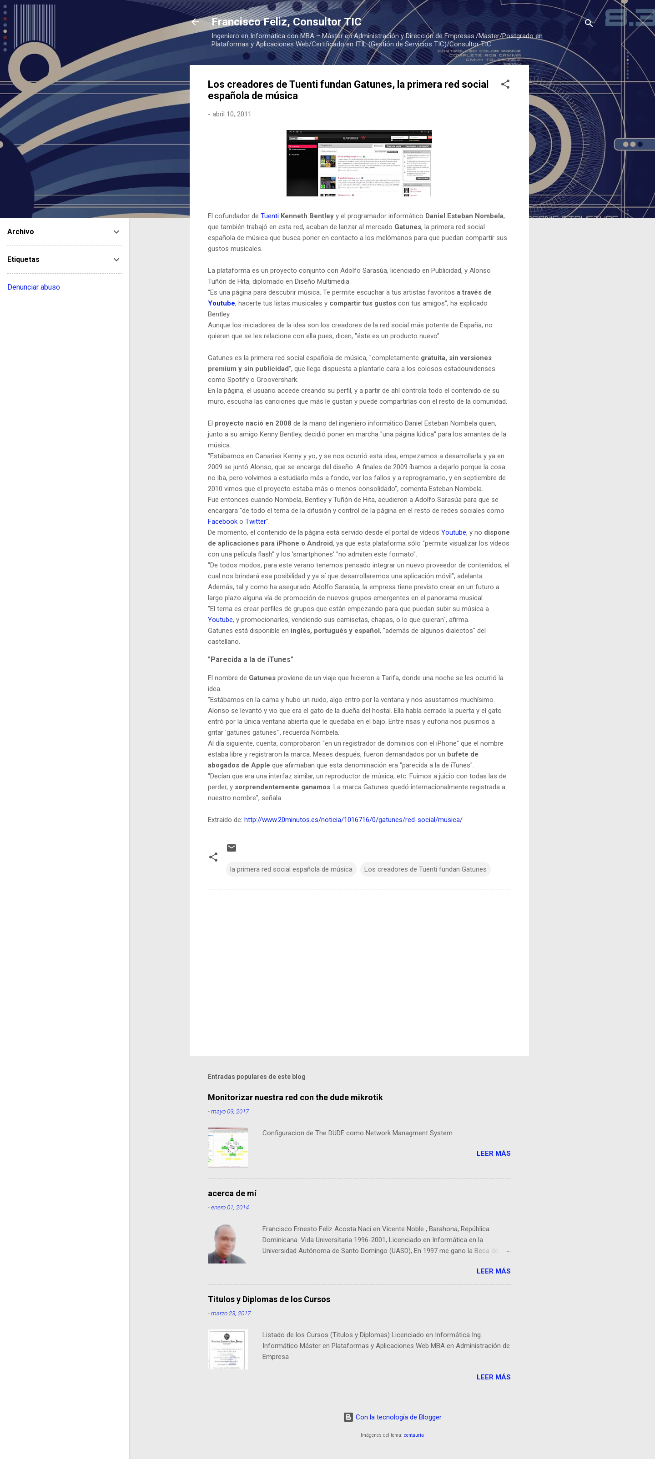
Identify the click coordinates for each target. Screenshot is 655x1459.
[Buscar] (589, 25)
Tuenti (270, 216)
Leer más (494, 1153)
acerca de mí (232, 1193)
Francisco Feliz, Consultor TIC (287, 21)
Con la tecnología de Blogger (392, 1417)
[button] (505, 86)
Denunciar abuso (33, 287)
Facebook (222, 521)
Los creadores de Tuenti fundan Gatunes (425, 869)
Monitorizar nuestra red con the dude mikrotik (295, 1097)
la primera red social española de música (291, 869)
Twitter (255, 521)
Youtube (221, 303)
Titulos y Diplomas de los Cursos (269, 1299)
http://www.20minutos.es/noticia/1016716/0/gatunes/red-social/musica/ (353, 820)
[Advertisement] (565, 201)
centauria (414, 1435)
